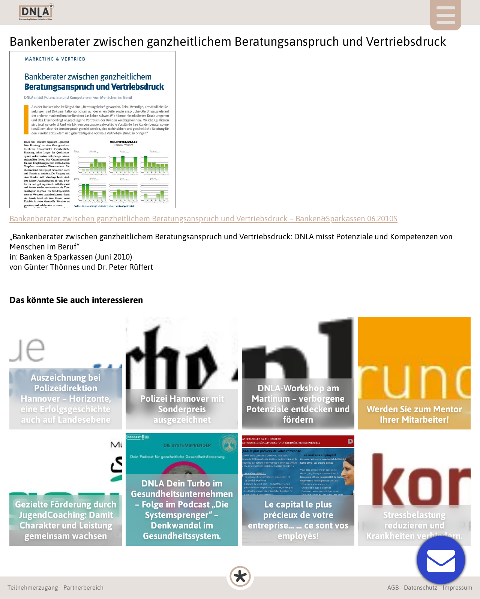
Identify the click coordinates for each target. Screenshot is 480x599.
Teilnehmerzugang (33, 587)
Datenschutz (420, 587)
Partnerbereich (83, 587)
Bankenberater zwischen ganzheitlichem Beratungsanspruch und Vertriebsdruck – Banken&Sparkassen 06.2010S (203, 218)
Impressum (457, 587)
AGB (393, 587)
